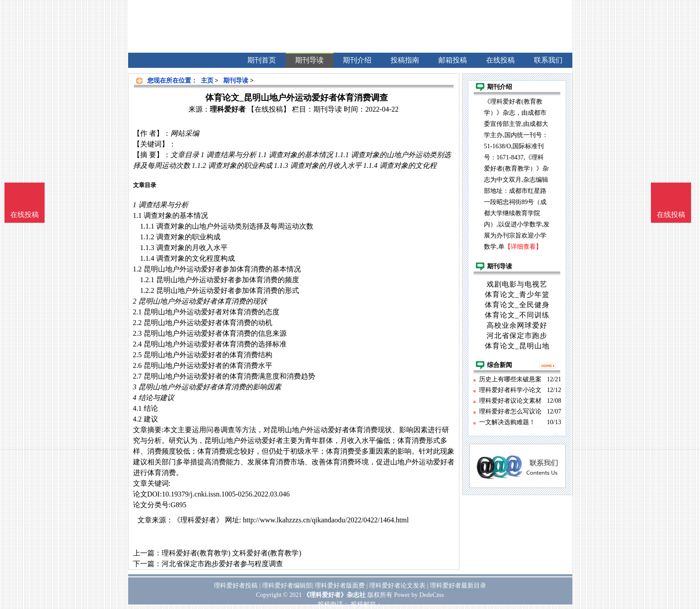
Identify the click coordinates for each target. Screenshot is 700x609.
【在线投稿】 (268, 109)
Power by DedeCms (419, 595)
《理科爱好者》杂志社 (334, 595)
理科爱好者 (228, 109)
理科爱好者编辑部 (287, 585)
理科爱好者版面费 (340, 585)
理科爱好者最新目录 (458, 585)
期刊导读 (235, 80)
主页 (207, 80)
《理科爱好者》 (198, 520)
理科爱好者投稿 (236, 585)
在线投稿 (671, 214)
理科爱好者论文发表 (397, 585)
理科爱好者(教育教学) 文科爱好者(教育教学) (231, 553)
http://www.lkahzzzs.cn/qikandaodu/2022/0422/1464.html (326, 520)
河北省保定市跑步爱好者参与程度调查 (222, 563)
